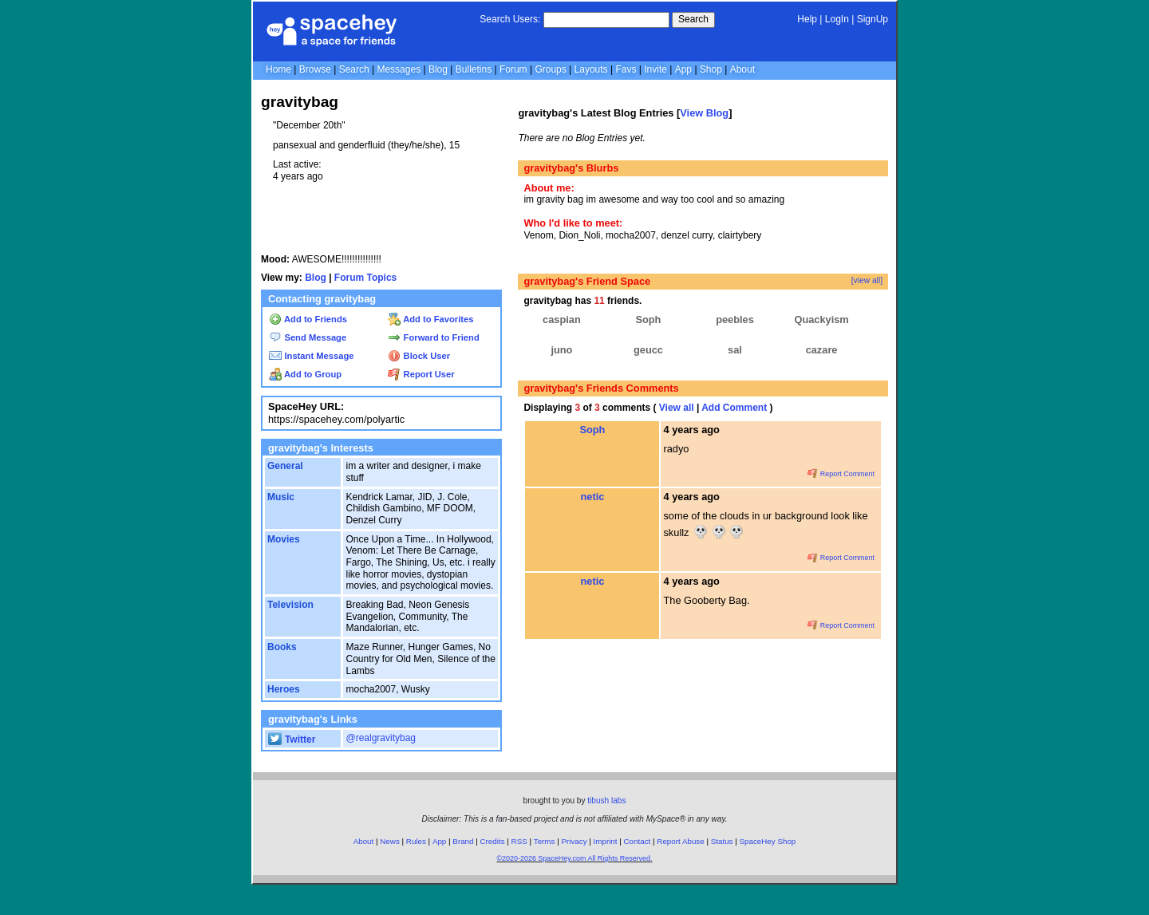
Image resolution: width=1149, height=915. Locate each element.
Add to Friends (308, 319)
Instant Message (311, 356)
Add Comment (734, 407)
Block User (419, 356)
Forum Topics (365, 277)
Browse (315, 69)
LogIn (837, 19)
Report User (421, 374)
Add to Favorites (430, 319)
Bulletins (474, 69)
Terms (544, 841)
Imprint (606, 841)
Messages (399, 69)
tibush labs (606, 800)
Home (278, 69)
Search (693, 19)
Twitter (291, 739)
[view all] (866, 280)
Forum (513, 69)
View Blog (704, 113)
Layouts (591, 69)
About (742, 69)
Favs (625, 69)
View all (676, 407)
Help (807, 19)
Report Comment (841, 474)
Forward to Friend (433, 337)
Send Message (307, 337)
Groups (550, 69)
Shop (711, 69)
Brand (462, 841)
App (683, 69)
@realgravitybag (380, 737)
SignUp (872, 19)
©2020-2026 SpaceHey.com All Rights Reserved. (574, 858)
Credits (492, 841)
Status (722, 841)
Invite (655, 69)
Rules (416, 841)
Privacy (573, 841)
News (390, 841)
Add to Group (305, 374)
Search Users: (510, 19)
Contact (637, 841)
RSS (519, 841)
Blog (438, 69)
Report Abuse (680, 841)
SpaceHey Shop (768, 841)
